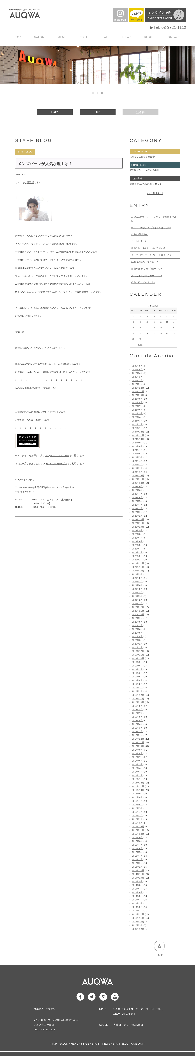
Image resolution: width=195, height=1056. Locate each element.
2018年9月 (137, 706)
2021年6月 (137, 585)
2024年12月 (138, 431)
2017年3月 (137, 771)
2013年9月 (137, 925)
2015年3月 (137, 859)
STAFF (105, 36)
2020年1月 (137, 647)
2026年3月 (137, 377)
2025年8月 (137, 402)
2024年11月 (138, 435)
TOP (19, 36)
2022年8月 (137, 534)
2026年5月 (137, 369)
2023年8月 (137, 490)
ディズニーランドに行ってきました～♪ (151, 227)
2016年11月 (138, 786)
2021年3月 (137, 596)
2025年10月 (138, 395)
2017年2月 (137, 775)
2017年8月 (137, 753)
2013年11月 (138, 918)
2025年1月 (137, 428)
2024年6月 (137, 453)
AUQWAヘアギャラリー (57, 455)
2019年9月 (137, 662)
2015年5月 (137, 852)
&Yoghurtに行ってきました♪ (145, 261)
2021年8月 (137, 578)
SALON (40, 36)
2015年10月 (138, 834)
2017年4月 (137, 768)
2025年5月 (137, 413)
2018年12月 (138, 695)
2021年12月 (138, 563)
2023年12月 (138, 475)
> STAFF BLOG (139, 151)
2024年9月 (137, 442)
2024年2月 (137, 468)
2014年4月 (137, 899)
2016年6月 (137, 804)
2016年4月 (137, 812)
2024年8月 (137, 446)
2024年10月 (138, 439)
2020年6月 (137, 629)
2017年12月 (138, 738)
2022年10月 (138, 526)
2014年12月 (138, 870)
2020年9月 (137, 618)
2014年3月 (137, 903)
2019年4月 (137, 680)
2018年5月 (137, 720)
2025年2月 (137, 424)
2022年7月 (137, 537)
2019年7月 (137, 669)
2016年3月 (137, 815)
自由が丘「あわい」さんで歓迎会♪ (149, 248)
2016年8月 (137, 797)
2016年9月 (137, 793)
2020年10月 (138, 614)
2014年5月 (137, 896)
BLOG (149, 36)
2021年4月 (137, 592)
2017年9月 (137, 749)
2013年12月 (138, 914)
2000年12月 (138, 929)
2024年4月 (137, 461)
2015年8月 (137, 841)
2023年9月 (137, 486)
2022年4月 (137, 548)
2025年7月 (137, 406)
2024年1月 (137, 472)
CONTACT (173, 36)
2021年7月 (137, 581)
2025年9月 (137, 398)
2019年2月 (137, 687)
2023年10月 (138, 483)
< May (140, 345)
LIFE (97, 112)
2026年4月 (137, 373)
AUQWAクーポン (58, 463)
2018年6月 (137, 717)
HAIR (54, 112)
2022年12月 (138, 519)
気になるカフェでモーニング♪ (146, 275)
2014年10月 (138, 877)
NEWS (127, 36)
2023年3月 (137, 508)
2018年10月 (138, 702)
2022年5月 (137, 545)
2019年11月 (138, 654)
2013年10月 (138, 921)
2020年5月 (137, 632)
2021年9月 (137, 574)
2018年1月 (137, 735)
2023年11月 (138, 479)
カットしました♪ (139, 241)
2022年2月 (137, 556)
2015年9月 (137, 837)
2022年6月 (137, 541)
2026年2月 (137, 380)
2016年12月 (138, 782)
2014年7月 (137, 888)
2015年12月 (138, 826)
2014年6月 (137, 892)
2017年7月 (137, 757)
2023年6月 (137, 497)
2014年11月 (138, 874)
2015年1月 (137, 866)
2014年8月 (137, 885)
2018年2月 (137, 731)
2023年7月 (137, 494)
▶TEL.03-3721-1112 (168, 27)
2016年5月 (137, 808)
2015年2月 (137, 863)
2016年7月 (137, 801)
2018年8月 (137, 709)
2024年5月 (137, 457)
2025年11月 (138, 391)
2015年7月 (137, 844)
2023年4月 (137, 504)
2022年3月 (137, 552)
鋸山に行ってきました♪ (143, 282)
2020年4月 (137, 636)
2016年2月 (137, 819)
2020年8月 (137, 621)
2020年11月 (138, 611)
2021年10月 (138, 570)
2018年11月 (138, 698)
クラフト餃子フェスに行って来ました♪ (151, 255)
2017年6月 (137, 760)
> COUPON (155, 193)
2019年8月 (137, 665)
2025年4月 (137, 417)
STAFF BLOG (121, 1043)
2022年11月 (138, 523)
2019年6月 (137, 673)
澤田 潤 (30, 182)
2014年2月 (137, 907)
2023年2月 (137, 512)
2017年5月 (137, 764)
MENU (63, 36)
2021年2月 (137, 600)
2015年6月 (137, 848)
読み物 (140, 112)
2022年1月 (137, 559)
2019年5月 (137, 676)
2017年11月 (138, 742)
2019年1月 (137, 691)
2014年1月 (137, 910)
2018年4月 (137, 724)
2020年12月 (138, 607)
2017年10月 (138, 746)
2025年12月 (138, 387)
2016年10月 (138, 790)
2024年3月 (137, 464)
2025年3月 (137, 420)
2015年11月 (138, 830)
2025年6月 (137, 409)
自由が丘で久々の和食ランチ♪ (146, 268)
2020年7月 (137, 625)
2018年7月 (137, 713)
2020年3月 (137, 640)
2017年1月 (137, 779)
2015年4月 (137, 855)
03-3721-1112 (27, 492)
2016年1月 (137, 823)
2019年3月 (137, 684)
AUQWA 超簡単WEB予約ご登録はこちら (36, 387)
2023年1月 (137, 515)
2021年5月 (137, 589)
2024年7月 (137, 450)
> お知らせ (136, 178)
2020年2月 (137, 643)
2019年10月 (138, 658)
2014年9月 (137, 881)
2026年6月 (137, 366)
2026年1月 (137, 384)
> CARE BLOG (138, 165)
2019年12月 (138, 651)
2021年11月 (138, 567)
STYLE (84, 36)
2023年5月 (137, 501)
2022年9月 (137, 530)
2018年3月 (137, 727)
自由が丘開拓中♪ (139, 234)
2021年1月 (137, 603)
